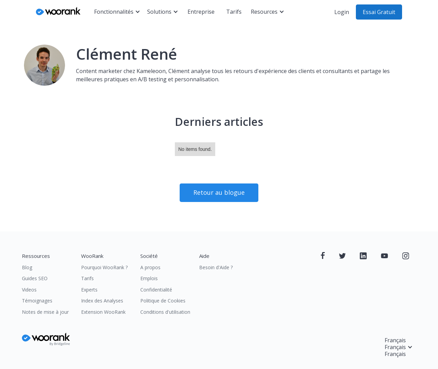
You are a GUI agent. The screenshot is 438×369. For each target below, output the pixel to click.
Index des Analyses (102, 300)
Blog (27, 267)
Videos (29, 289)
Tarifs (234, 11)
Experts (89, 289)
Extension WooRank (103, 312)
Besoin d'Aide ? (216, 267)
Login (341, 12)
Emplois (149, 278)
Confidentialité (156, 289)
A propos (150, 267)
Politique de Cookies (162, 300)
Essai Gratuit (379, 12)
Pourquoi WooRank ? (104, 267)
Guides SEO (35, 278)
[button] (117, 12)
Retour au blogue (219, 192)
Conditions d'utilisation (165, 312)
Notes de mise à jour (45, 312)
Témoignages (37, 300)
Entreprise (201, 11)
